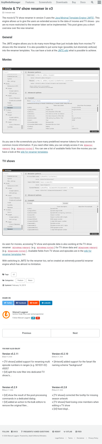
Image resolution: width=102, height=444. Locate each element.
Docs (83, 2)
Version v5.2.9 (9, 387)
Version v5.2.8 (59, 387)
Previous (26, 333)
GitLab (68, 432)
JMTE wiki (63, 50)
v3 (14, 274)
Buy (74, 2)
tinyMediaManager (10, 2)
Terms (70, 438)
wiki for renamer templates (34, 152)
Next (75, 333)
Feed (78, 432)
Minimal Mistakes (40, 436)
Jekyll (30, 436)
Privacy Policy (93, 438)
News (30, 280)
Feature (20, 280)
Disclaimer (80, 438)
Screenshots (45, 2)
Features (30, 2)
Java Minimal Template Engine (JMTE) (74, 17)
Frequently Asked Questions (35, 432)
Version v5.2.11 (10, 354)
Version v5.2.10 (60, 354)
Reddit (56, 432)
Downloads (62, 2)
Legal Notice (59, 438)
